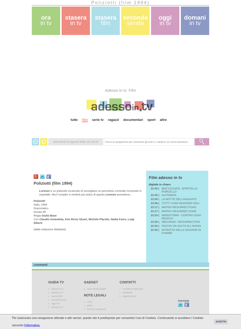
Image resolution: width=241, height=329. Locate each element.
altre (163, 120)
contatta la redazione (133, 289)
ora (46, 20)
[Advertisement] (120, 61)
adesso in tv (57, 292)
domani (195, 20)
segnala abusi (129, 296)
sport (151, 120)
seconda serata (58, 300)
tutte (74, 120)
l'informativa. (32, 325)
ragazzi (113, 120)
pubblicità (127, 292)
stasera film (57, 296)
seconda (135, 20)
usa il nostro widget (96, 289)
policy (90, 305)
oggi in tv (55, 303)
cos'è (89, 302)
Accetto (221, 321)
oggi (165, 20)
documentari (133, 120)
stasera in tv (57, 289)
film (85, 120)
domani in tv (57, 307)
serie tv (98, 120)
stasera (76, 20)
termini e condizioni (96, 309)
